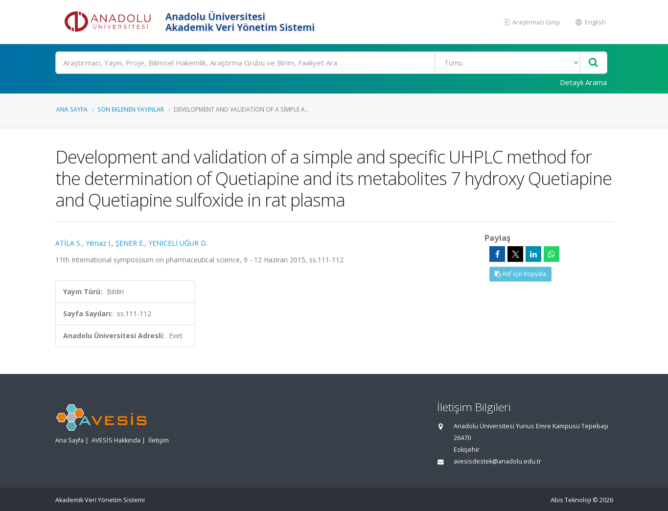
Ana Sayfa (72, 109)
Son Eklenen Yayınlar (130, 109)
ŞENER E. (129, 243)
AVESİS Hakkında (116, 440)
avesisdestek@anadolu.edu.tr (497, 461)
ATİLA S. (68, 243)
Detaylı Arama (583, 82)
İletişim (158, 440)
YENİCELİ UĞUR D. (177, 243)
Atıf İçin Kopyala (520, 274)
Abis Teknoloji (571, 500)
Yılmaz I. (99, 243)
